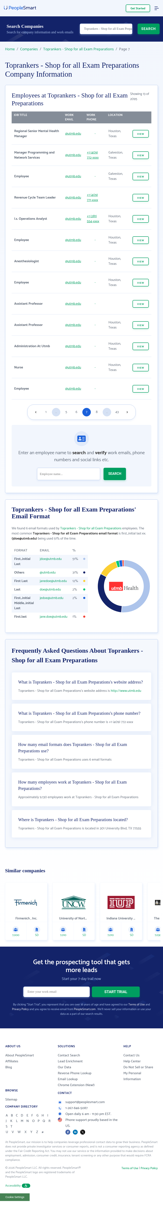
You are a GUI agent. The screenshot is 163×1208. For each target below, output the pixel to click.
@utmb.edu (73, 134)
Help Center (132, 1061)
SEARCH (148, 29)
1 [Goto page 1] (46, 412)
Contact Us (131, 1055)
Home (10, 49)
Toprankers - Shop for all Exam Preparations (78, 49)
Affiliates (11, 1061)
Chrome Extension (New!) (76, 1085)
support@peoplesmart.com (81, 1102)
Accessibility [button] (17, 1185)
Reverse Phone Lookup (74, 1073)
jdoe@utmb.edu (51, 559)
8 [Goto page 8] (97, 412)
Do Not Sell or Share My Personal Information (138, 1073)
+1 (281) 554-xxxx (93, 218)
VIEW (140, 134)
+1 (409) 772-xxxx (93, 155)
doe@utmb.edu (50, 589)
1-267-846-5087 (73, 1108)
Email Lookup (68, 1079)
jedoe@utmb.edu (52, 598)
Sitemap (11, 1099)
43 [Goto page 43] (117, 412)
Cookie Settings (15, 1197)
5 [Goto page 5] (66, 412)
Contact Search (69, 1055)
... (56, 412)
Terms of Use (136, 1004)
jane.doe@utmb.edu (54, 617)
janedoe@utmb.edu (53, 581)
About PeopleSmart (19, 1055)
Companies (29, 49)
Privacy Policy (20, 1009)
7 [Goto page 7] (86, 412)
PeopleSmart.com (84, 1009)
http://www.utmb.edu (126, 691)
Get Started (138, 8)
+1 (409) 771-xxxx (92, 197)
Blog (8, 1067)
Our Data (64, 1067)
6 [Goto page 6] (76, 412)
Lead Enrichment (70, 1061)
